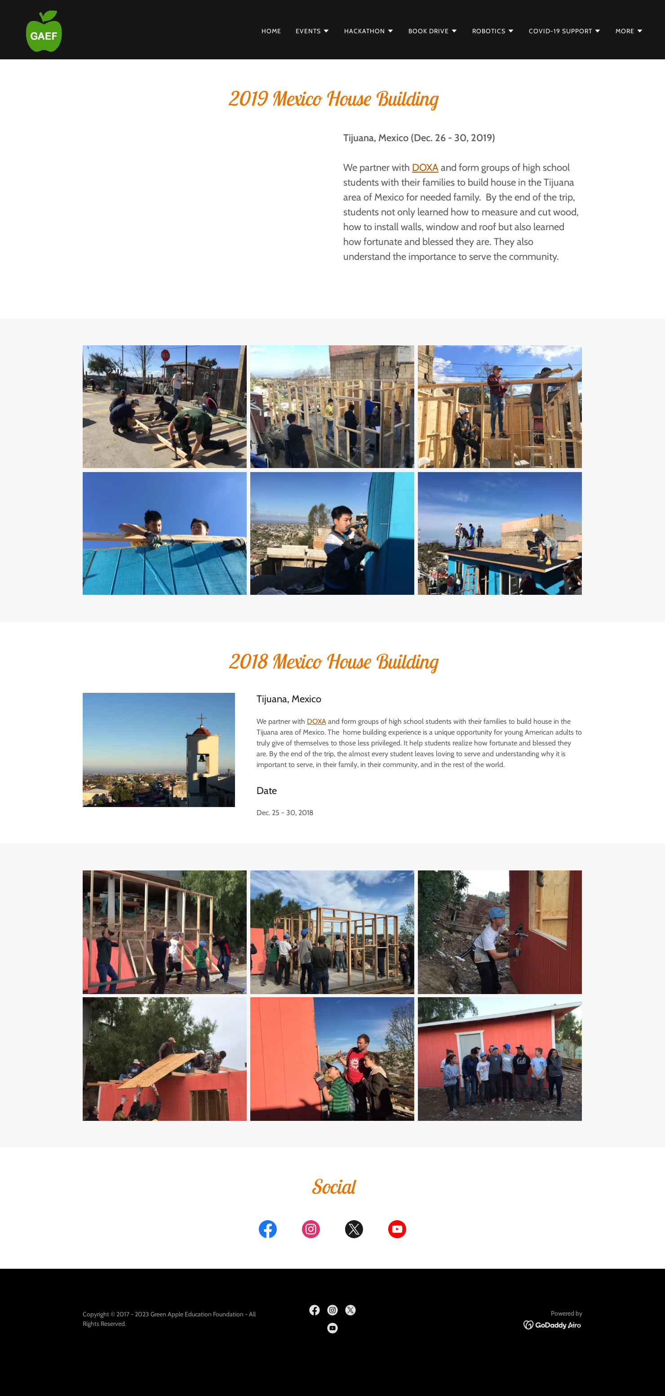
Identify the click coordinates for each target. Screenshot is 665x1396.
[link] (44, 29)
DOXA (316, 721)
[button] (313, 31)
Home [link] (271, 31)
